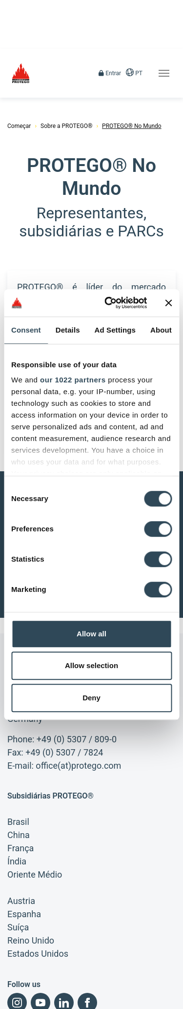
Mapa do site (100, 999)
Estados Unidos (37, 898)
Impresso (19, 982)
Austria (21, 846)
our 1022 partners (72, 380)
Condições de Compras (37, 999)
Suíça (18, 872)
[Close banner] (168, 302)
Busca (141, 999)
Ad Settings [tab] (115, 330)
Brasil (18, 766)
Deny (91, 698)
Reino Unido (30, 885)
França (20, 793)
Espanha (24, 859)
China (18, 780)
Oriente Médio (34, 819)
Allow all (91, 634)
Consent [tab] (26, 330)
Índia (16, 806)
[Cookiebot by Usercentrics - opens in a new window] (109, 302)
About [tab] (161, 330)
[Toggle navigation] (164, 73)
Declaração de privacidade (125, 982)
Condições (61, 982)
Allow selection (91, 665)
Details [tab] (68, 330)
